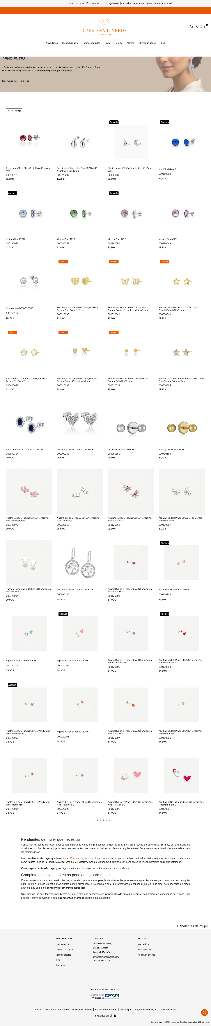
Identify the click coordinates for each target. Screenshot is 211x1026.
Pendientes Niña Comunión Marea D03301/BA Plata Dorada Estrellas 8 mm (182, 379)
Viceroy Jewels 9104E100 (171, 449)
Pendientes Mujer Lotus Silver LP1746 (75, 589)
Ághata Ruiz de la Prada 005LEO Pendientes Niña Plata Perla (180, 519)
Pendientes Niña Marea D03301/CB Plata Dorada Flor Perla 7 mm (26, 379)
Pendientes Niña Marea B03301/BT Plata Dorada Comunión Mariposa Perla (77, 379)
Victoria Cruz (104, 862)
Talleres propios (63, 955)
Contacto (60, 965)
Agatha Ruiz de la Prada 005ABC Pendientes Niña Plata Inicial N (180, 661)
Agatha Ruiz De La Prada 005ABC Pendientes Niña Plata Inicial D (130, 803)
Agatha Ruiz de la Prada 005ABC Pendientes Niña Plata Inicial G (28, 803)
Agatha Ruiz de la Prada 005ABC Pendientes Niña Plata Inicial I (130, 590)
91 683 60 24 (78, 3)
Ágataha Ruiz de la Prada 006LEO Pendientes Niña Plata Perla (130, 519)
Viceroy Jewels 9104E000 (121, 449)
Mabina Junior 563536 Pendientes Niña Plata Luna (129, 169)
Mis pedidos (143, 944)
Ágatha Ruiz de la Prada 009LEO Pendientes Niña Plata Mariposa (28, 519)
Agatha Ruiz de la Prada (41, 862)
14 (110, 820)
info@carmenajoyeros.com (106, 957)
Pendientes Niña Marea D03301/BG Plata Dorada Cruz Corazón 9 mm (77, 308)
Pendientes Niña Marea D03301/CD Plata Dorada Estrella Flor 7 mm (179, 308)
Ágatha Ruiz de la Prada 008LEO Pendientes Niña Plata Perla (79, 519)
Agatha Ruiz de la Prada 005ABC (175, 589)
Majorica (60, 862)
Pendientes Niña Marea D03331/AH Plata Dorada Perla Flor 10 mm (128, 379)
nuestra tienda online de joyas (70, 880)
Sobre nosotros (63, 944)
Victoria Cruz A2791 (168, 168)
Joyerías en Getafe (65, 949)
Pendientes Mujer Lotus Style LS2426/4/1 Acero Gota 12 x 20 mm (77, 169)
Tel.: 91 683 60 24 (101, 960)
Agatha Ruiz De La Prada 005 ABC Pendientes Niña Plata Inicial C (181, 803)
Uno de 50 (71, 862)
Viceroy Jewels (87, 862)
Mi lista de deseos (146, 955)
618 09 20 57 (95, 3)
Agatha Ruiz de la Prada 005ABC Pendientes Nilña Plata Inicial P (130, 661)
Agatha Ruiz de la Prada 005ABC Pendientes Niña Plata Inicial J (180, 732)
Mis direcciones (145, 949)
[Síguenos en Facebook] (111, 1016)
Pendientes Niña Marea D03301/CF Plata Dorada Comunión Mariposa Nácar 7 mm (128, 308)
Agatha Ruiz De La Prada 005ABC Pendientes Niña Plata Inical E (79, 803)
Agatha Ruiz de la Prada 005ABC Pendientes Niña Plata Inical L (130, 732)
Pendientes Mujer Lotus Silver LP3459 (24, 449)
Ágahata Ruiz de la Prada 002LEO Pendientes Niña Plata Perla (28, 590)
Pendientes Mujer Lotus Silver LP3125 (75, 449)
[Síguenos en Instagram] (115, 1016)
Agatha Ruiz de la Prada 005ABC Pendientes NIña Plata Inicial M (28, 732)
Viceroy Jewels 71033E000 (19, 308)
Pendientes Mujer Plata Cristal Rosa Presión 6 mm (28, 169)
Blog (58, 960)
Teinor (206, 1022)
